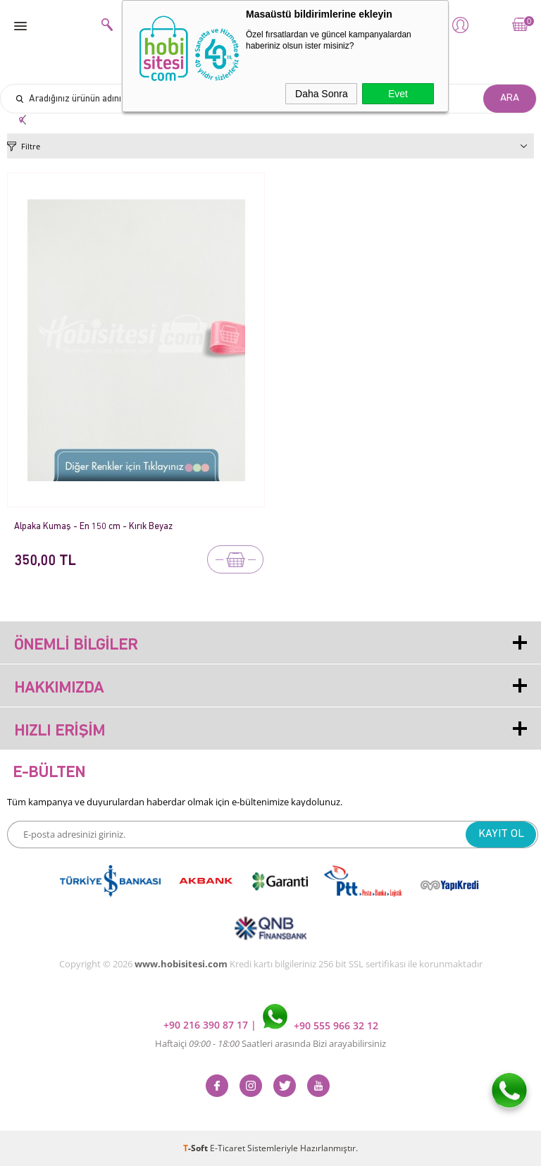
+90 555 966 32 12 (320, 1025)
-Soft (196, 1148)
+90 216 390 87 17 (207, 1025)
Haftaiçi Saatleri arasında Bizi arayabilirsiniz (270, 1043)
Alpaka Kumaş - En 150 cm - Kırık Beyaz (93, 526)
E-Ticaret (227, 1148)
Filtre (30, 146)
